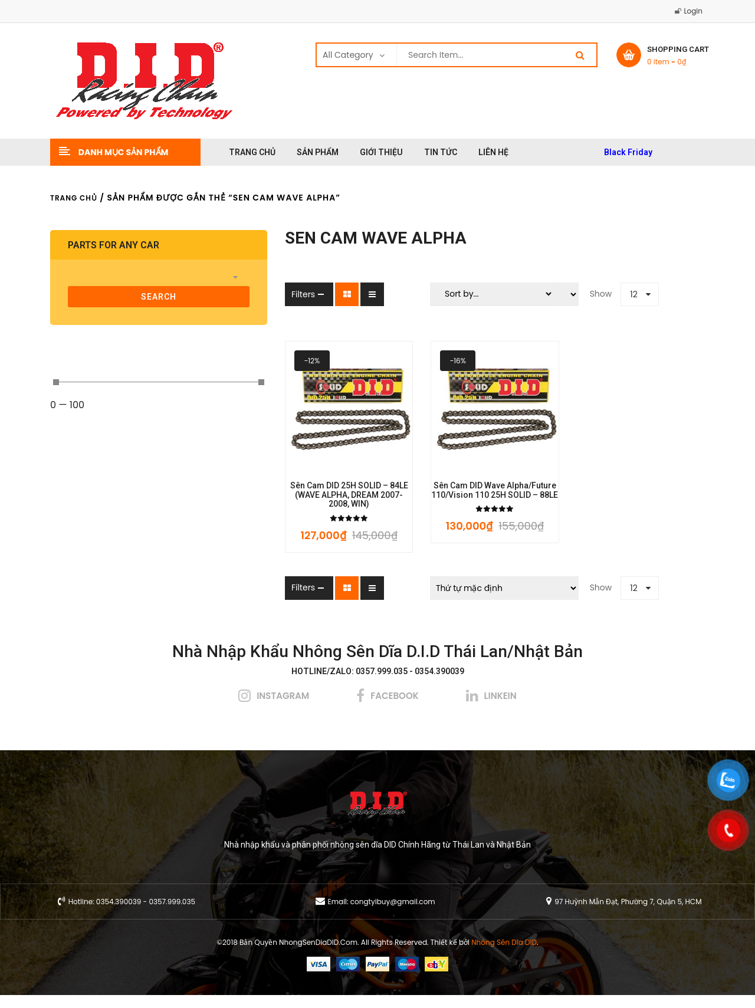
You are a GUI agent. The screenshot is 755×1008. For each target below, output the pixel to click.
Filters (236, 294)
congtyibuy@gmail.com (392, 915)
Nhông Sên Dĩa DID (504, 955)
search (125, 296)
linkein (500, 708)
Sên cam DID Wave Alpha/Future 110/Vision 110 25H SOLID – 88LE (461, 512)
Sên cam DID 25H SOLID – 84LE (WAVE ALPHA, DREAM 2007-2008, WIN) (293, 512)
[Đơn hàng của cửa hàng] (470, 601)
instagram (283, 708)
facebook (394, 708)
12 (601, 294)
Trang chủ (73, 198)
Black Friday (628, 152)
